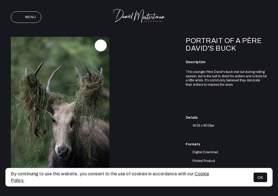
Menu (26, 17)
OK (260, 177)
